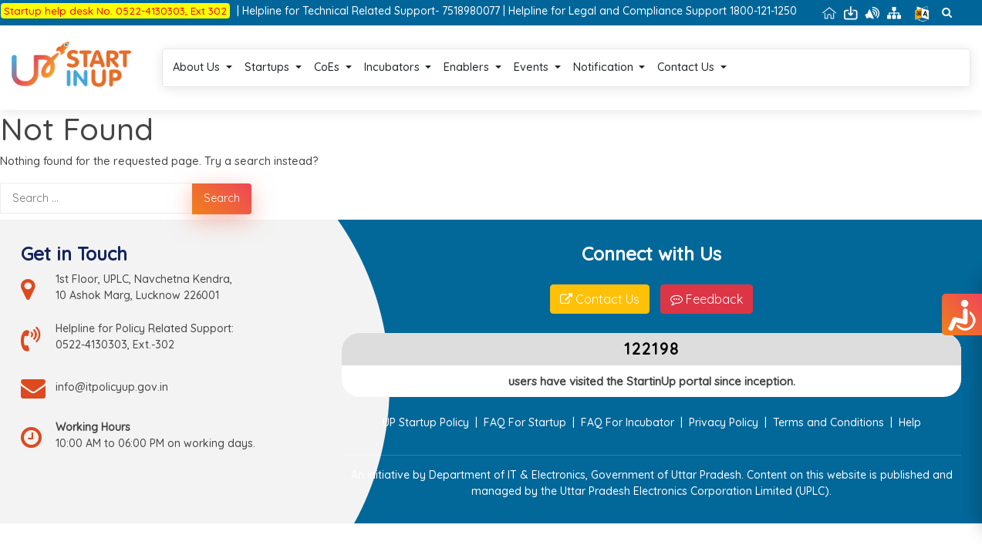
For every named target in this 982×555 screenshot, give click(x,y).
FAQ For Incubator (627, 398)
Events (594, 58)
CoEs (390, 58)
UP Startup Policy (426, 398)
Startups (330, 58)
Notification (666, 58)
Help (910, 398)
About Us (260, 58)
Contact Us (750, 58)
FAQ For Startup (525, 398)
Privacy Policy (723, 398)
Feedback (706, 280)
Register (874, 58)
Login (815, 58)
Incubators (455, 58)
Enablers (530, 58)
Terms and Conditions (828, 398)
